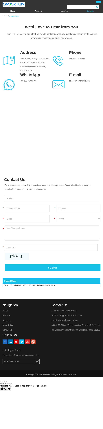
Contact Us (13, 16)
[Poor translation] (7, 389)
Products (38, 11)
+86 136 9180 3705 (28, 81)
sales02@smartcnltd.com (79, 81)
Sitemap (72, 374)
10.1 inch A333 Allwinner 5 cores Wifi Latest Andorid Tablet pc (30, 285)
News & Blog (8, 325)
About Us (64, 11)
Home (12, 11)
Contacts (90, 11)
